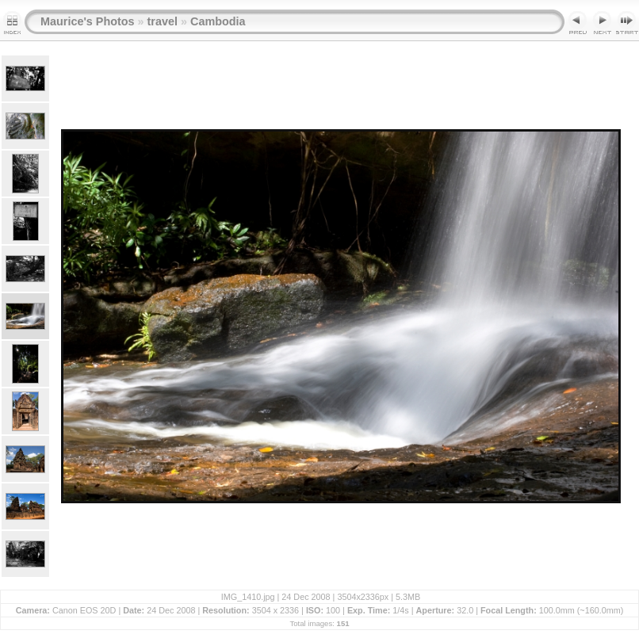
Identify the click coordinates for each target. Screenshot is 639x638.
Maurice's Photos (87, 21)
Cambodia (218, 21)
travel (162, 21)
